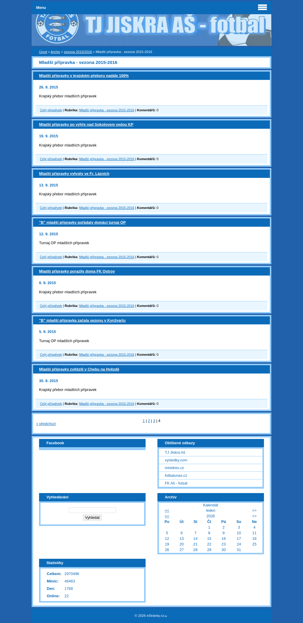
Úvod (43, 52)
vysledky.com (176, 460)
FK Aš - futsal (176, 483)
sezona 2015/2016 (78, 52)
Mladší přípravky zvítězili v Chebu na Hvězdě (79, 369)
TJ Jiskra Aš (175, 452)
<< (167, 510)
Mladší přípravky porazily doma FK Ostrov (77, 271)
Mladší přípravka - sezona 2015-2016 (106, 110)
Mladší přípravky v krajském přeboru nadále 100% (84, 75)
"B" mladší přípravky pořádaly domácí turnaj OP (82, 222)
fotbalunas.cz (176, 475)
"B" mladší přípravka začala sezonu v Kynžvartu (82, 320)
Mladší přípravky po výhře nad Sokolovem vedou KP (86, 124)
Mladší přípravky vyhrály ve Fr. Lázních (74, 173)
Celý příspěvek (51, 110)
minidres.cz (174, 468)
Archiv (55, 52)
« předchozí (46, 423)
